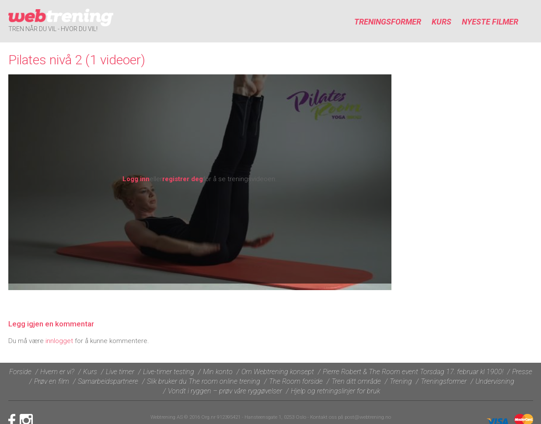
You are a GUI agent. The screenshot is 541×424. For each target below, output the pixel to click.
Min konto (218, 372)
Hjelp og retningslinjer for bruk (335, 391)
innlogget (59, 341)
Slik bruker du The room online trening (203, 381)
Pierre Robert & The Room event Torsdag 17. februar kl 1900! (413, 372)
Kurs (441, 21)
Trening (401, 381)
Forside (20, 372)
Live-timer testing (168, 372)
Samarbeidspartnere (108, 381)
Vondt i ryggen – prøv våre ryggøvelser (225, 391)
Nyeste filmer (490, 21)
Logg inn (136, 179)
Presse (522, 372)
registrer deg (182, 179)
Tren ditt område (356, 381)
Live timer (120, 372)
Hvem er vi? (57, 372)
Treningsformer (387, 21)
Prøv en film (51, 381)
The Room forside (296, 381)
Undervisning (494, 381)
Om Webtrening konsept (277, 372)
